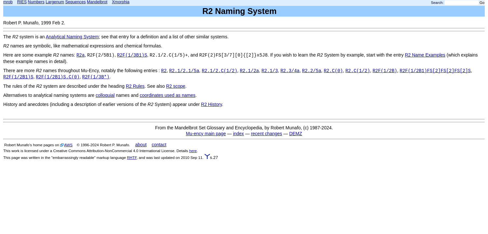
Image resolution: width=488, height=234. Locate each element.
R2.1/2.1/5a (184, 70)
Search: (437, 3)
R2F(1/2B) (385, 70)
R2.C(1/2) (358, 70)
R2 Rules (135, 86)
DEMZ (295, 133)
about (141, 144)
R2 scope (175, 86)
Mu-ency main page (206, 133)
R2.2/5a (311, 70)
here (193, 151)
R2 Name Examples (425, 55)
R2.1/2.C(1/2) (219, 70)
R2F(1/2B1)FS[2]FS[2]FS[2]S (435, 70)
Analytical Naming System (72, 36)
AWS (68, 145)
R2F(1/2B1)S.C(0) (57, 77)
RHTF (132, 157)
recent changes (266, 133)
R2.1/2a (249, 70)
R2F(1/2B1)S (18, 77)
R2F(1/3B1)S (132, 55)
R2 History (211, 104)
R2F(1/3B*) (95, 77)
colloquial (105, 95)
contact (159, 144)
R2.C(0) (333, 70)
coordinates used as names (167, 95)
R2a (80, 55)
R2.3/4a (290, 70)
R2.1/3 (270, 70)
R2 (164, 70)
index (238, 133)
